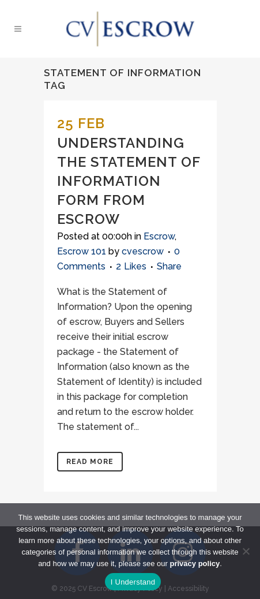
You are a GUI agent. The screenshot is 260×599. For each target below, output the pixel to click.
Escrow (159, 236)
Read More (90, 462)
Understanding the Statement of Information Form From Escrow (128, 181)
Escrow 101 (81, 251)
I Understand (133, 582)
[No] (245, 551)
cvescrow (143, 251)
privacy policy (195, 563)
